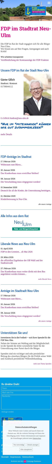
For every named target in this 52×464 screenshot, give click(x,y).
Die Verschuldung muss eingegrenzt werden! (20, 182)
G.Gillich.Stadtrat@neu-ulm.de (15, 118)
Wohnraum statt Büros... (11, 164)
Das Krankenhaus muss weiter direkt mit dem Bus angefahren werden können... (23, 272)
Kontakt (5, 456)
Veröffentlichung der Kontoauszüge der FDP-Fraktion (25, 60)
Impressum (15, 456)
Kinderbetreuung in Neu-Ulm (14, 199)
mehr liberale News (44, 279)
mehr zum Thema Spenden (42, 364)
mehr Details (6, 134)
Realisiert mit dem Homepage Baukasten (26, 461)
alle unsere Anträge (44, 321)
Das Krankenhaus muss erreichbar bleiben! (20, 173)
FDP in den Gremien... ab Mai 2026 (16, 252)
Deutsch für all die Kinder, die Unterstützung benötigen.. (26, 190)
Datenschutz (28, 456)
